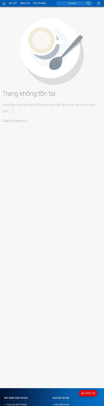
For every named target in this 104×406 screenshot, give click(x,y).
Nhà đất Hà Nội (62, 404)
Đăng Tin (25, 3)
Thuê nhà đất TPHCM (16, 404)
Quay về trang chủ (14, 121)
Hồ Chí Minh (39, 3)
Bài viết (13, 3)
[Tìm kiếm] (88, 3)
